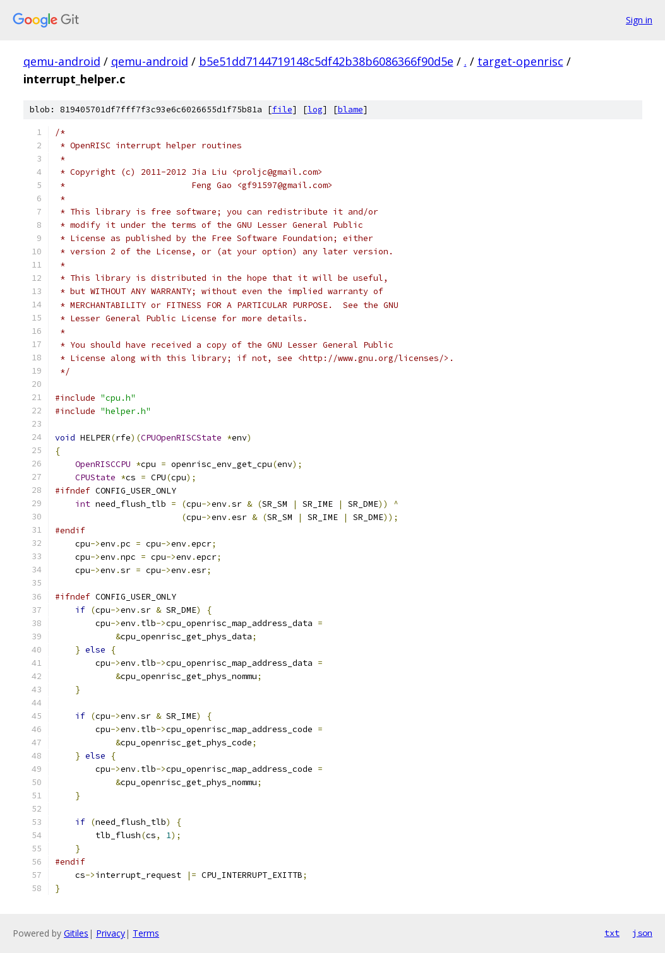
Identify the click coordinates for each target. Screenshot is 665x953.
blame (350, 109)
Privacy (110, 933)
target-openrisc (520, 61)
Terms (146, 933)
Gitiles (76, 933)
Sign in (639, 20)
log (315, 109)
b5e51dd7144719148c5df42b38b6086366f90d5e (326, 61)
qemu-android (61, 61)
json (642, 932)
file (282, 109)
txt (612, 932)
